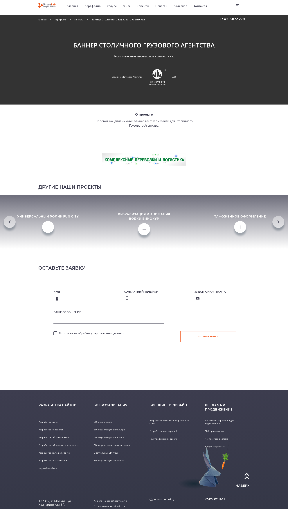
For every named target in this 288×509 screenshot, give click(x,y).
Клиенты (150, 7)
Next (278, 293)
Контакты (207, 7)
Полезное (188, 7)
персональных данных (108, 476)
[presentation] (208, 465)
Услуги (119, 7)
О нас (134, 7)
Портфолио (100, 7)
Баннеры (86, 19)
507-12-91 (232, 19)
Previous (10, 293)
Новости (168, 7)
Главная (80, 7)
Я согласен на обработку (91, 476)
